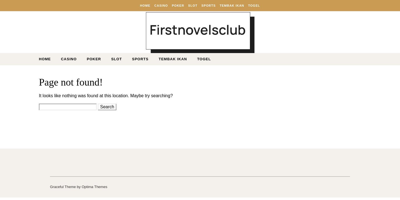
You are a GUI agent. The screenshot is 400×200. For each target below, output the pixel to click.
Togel (254, 5)
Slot (192, 5)
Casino (161, 5)
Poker (178, 5)
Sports (208, 5)
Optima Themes (94, 187)
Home (145, 5)
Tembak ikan (232, 5)
